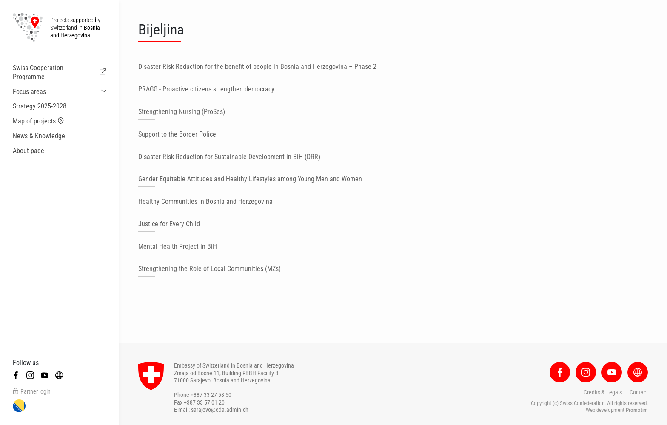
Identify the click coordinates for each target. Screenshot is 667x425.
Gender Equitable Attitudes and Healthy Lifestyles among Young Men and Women (250, 179)
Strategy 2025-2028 (39, 106)
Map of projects (38, 121)
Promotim (637, 410)
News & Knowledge (39, 136)
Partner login (32, 391)
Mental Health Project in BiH (177, 246)
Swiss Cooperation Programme (59, 72)
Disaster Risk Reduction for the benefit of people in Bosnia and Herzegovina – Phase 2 (257, 67)
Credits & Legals (603, 392)
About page (28, 151)
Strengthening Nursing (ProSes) (181, 112)
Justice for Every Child (169, 224)
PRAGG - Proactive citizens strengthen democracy (206, 89)
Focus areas (29, 92)
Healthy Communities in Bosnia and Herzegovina (205, 201)
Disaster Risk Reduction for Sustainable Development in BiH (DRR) (229, 157)
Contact (639, 392)
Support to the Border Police (177, 134)
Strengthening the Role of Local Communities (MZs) (209, 269)
